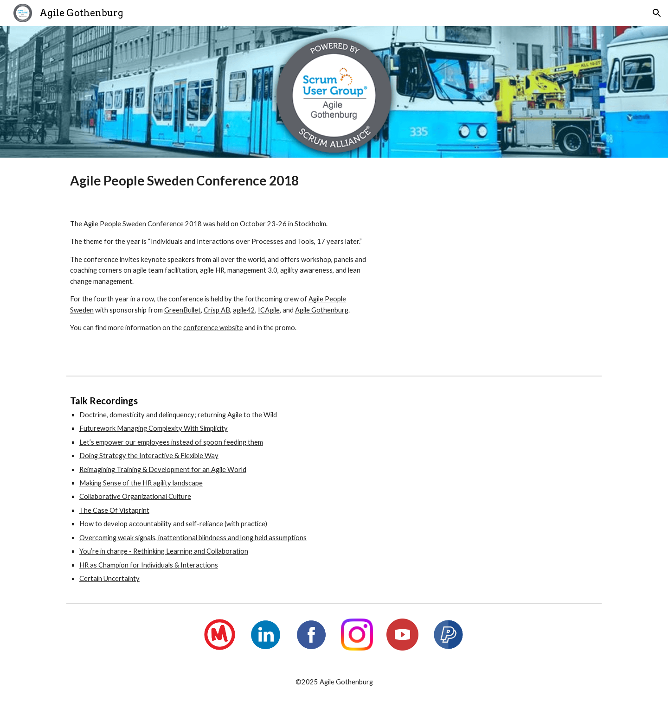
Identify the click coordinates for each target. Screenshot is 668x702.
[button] (657, 13)
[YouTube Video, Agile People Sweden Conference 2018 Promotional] (494, 288)
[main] (334, 180)
